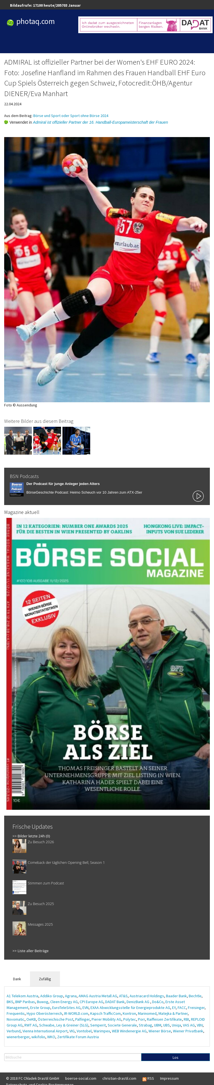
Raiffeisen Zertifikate (164, 1019)
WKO (51, 1036)
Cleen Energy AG (64, 1001)
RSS (148, 1078)
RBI (186, 1019)
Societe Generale (122, 1025)
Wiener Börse (159, 1030)
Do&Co (157, 1001)
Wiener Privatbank (188, 1030)
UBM (157, 1025)
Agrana (71, 995)
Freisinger (196, 1007)
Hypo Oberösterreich (44, 1013)
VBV (200, 1025)
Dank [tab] (17, 978)
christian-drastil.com (119, 1078)
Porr (141, 1019)
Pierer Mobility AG (106, 1019)
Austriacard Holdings (147, 995)
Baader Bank (176, 995)
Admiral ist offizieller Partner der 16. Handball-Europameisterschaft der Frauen (100, 122)
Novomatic (15, 1019)
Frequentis (16, 1013)
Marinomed (147, 1013)
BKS (10, 1001)
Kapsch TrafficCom (105, 1013)
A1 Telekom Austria (22, 995)
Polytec (129, 1019)
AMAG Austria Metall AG (98, 995)
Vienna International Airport (44, 1030)
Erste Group (40, 1007)
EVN (85, 1007)
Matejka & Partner (173, 1013)
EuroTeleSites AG (66, 1007)
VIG (72, 1030)
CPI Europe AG (91, 1001)
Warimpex (102, 1030)
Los (175, 1057)
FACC (182, 1007)
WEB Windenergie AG (129, 1030)
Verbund (14, 1030)
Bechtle (195, 995)
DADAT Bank (115, 1001)
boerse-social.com (80, 1078)
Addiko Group (51, 995)
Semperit (98, 1025)
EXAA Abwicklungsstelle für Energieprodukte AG (130, 1007)
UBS (166, 1025)
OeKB (31, 1019)
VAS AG (189, 1025)
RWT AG (30, 1025)
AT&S (123, 995)
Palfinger (82, 1019)
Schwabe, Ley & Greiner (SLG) (63, 1025)
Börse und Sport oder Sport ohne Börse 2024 (70, 115)
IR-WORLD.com (76, 1013)
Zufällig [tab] (45, 978)
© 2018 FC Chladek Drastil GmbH (32, 1078)
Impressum (169, 1078)
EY (174, 1007)
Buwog (42, 1001)
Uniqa (176, 1025)
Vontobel (84, 1030)
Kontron (129, 1013)
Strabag (145, 1025)
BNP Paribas (25, 1001)
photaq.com (35, 21)
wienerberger (18, 1036)
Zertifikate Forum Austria (78, 1036)
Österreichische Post (55, 1019)
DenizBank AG (138, 1001)
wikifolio (38, 1036)
